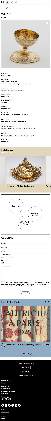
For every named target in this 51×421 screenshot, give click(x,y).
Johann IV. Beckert (11, 82)
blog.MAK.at (25, 372)
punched (23, 90)
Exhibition (6, 152)
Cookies (3, 418)
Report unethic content (8, 257)
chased (13, 90)
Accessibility (4, 416)
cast (9, 90)
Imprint (3, 414)
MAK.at (25, 368)
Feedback (5, 260)
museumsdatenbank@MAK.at (8, 393)
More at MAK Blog (25, 357)
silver (2, 90)
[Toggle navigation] (47, 2)
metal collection (5, 75)
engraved (18, 90)
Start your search (25, 364)
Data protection (5, 412)
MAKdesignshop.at (25, 376)
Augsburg (22, 84)
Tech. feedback (6, 262)
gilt (6, 90)
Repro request (6, 254)
